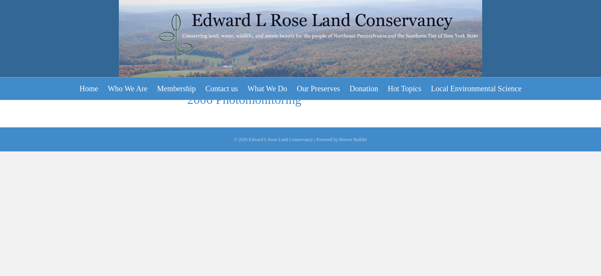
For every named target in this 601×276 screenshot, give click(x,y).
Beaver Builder (353, 239)
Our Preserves (318, 88)
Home (88, 88)
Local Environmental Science (476, 88)
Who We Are (128, 88)
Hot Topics (405, 88)
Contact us (221, 88)
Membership (176, 88)
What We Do (267, 88)
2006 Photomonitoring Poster (261, 176)
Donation (364, 88)
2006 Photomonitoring (244, 200)
